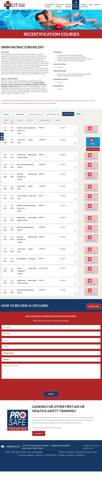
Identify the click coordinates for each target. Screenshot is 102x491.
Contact (97, 4)
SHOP (90, 4)
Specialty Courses (66, 472)
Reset (81, 114)
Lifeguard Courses (18, 472)
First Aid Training (35, 472)
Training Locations (84, 6)
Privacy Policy (51, 475)
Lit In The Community (26, 475)
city (29, 120)
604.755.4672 (38, 468)
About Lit (40, 475)
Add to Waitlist (92, 151)
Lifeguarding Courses (49, 6)
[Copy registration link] (75, 133)
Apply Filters (69, 114)
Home (7, 472)
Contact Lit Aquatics (76, 475)
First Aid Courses (68, 6)
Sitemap (62, 475)
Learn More (93, 326)
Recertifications (51, 472)
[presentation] (51, 404)
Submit (51, 414)
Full (92, 145)
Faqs (95, 472)
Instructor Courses (59, 6)
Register (92, 132)
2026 (89, 465)
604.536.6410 (65, 465)
